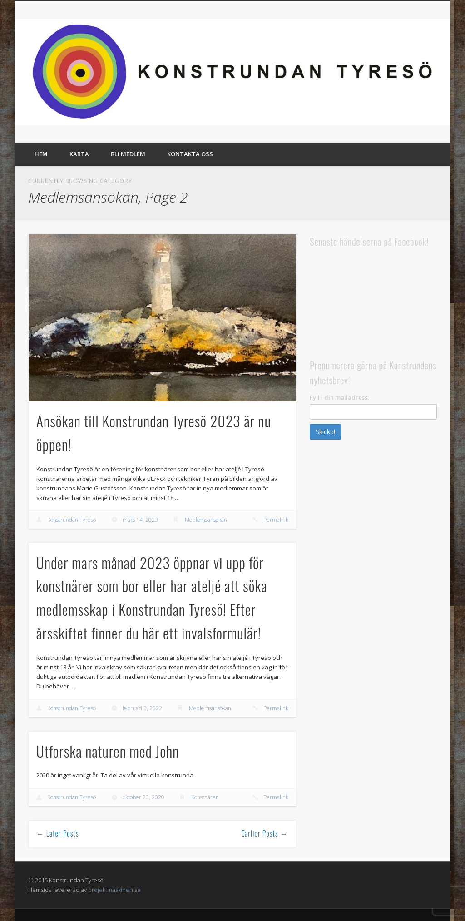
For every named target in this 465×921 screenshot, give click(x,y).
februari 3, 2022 (142, 708)
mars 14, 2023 (140, 520)
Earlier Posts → (265, 833)
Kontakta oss (190, 154)
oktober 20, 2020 (143, 797)
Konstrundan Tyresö (71, 520)
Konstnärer (204, 797)
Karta (79, 154)
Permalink (275, 520)
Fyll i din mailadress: (339, 397)
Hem (41, 154)
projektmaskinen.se (114, 890)
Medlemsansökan (206, 520)
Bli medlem (128, 154)
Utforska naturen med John (107, 751)
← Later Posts (58, 833)
